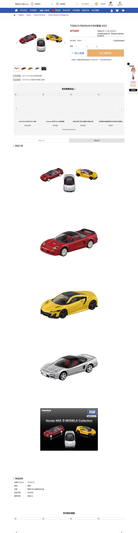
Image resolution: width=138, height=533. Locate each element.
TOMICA (28, 15)
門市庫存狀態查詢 (118, 40)
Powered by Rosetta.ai (69, 129)
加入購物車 (105, 53)
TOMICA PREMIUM (39, 15)
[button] (65, 42)
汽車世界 (21, 15)
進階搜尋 (103, 4)
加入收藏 (78, 53)
